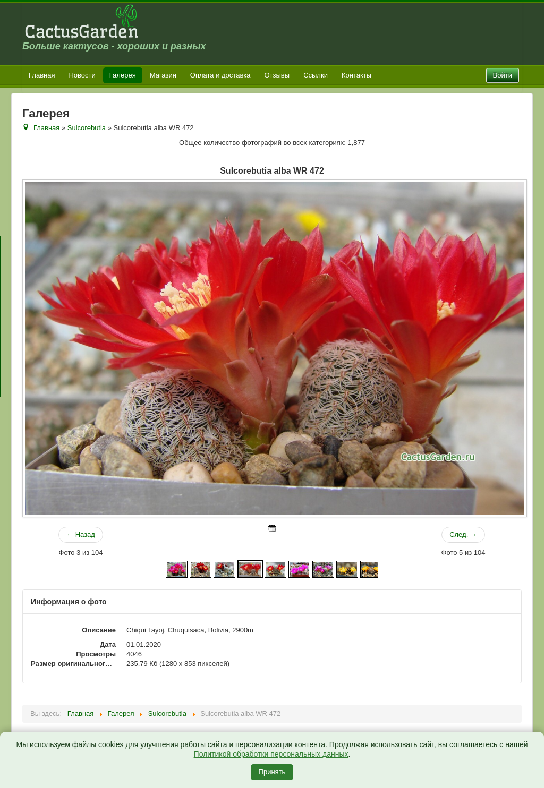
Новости (82, 75)
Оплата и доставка (220, 75)
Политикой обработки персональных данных (271, 754)
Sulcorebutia (86, 128)
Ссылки (315, 75)
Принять (272, 772)
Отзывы (277, 75)
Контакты (356, 75)
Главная (42, 75)
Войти (502, 75)
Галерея (122, 75)
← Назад (80, 534)
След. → (463, 534)
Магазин (163, 75)
